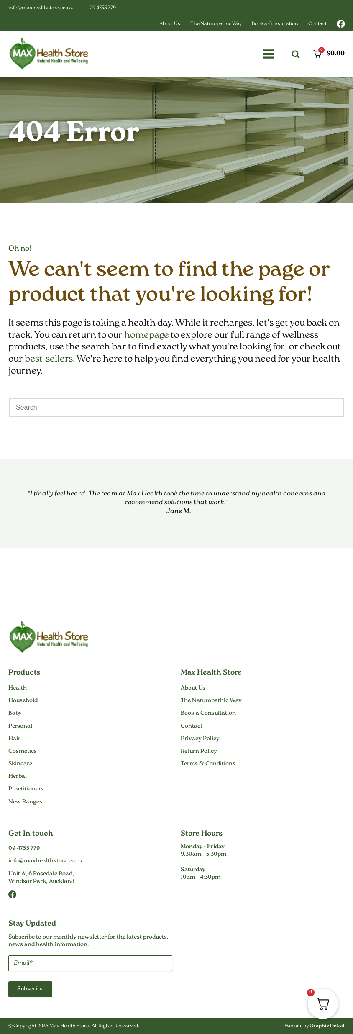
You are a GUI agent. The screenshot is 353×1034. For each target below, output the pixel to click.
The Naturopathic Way (216, 24)
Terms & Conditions (208, 764)
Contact (317, 24)
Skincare (20, 764)
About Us (169, 24)
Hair (14, 739)
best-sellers (49, 359)
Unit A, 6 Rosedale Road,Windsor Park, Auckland (41, 877)
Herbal (17, 776)
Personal (20, 726)
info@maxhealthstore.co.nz (40, 8)
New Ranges (25, 802)
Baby (15, 713)
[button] (268, 54)
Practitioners (25, 789)
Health (17, 688)
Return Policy (199, 751)
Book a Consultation (275, 24)
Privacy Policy (200, 739)
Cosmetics (22, 751)
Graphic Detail (327, 1026)
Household (23, 701)
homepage (146, 335)
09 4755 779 (103, 8)
